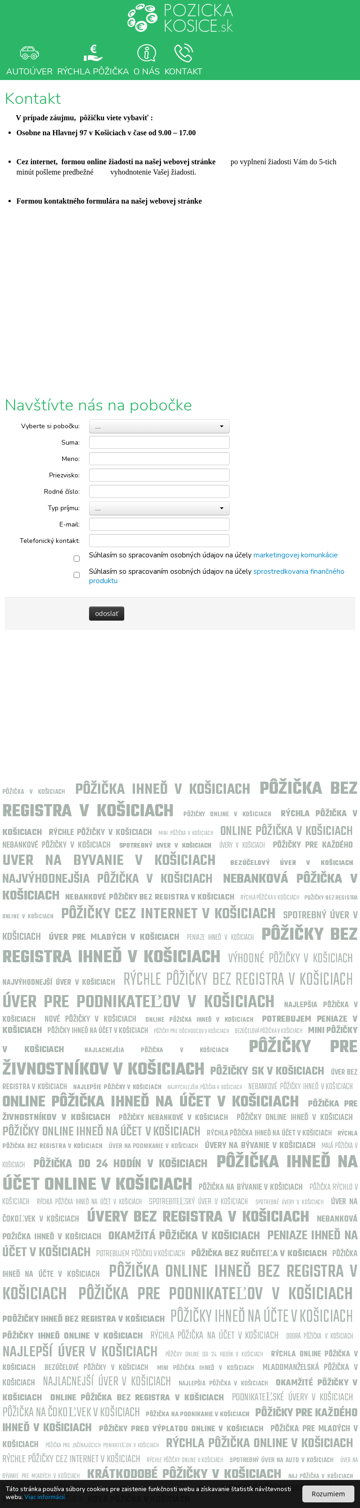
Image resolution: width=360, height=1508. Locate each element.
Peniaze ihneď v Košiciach (220, 938)
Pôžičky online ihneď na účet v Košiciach (101, 1132)
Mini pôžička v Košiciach (185, 833)
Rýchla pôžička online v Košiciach (259, 1444)
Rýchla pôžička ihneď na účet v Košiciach (269, 1133)
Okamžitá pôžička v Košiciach (184, 1236)
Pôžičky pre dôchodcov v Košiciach (191, 1031)
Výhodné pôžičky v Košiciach (290, 959)
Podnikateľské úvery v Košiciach (292, 1397)
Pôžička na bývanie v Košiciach (251, 1187)
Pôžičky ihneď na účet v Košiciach (97, 1031)
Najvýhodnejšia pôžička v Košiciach (107, 879)
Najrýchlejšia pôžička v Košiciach (204, 1087)
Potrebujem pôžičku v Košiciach (140, 1254)
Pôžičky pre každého (313, 845)
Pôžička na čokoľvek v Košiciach (71, 1413)
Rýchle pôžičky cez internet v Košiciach (71, 1459)
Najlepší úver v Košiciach (80, 1352)
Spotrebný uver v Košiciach (165, 846)
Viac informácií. (45, 1497)
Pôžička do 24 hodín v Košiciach (121, 1164)
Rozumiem (328, 1493)
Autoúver (29, 60)
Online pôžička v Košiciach (286, 831)
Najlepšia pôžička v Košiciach (223, 1383)
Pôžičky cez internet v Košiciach (168, 914)
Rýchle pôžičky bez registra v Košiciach (238, 980)
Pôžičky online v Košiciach (227, 815)
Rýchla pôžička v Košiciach (269, 898)
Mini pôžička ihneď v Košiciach (205, 1368)
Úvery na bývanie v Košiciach (260, 1146)
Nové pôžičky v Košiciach (90, 1019)
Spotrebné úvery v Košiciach (289, 1202)
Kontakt (183, 60)
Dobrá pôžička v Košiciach (319, 1337)
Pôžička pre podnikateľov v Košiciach (215, 1294)
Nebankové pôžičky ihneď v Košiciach (300, 1087)
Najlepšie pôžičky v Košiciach (117, 1087)
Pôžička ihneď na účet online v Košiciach (180, 1174)
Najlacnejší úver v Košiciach (107, 1382)
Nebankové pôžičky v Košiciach (56, 845)
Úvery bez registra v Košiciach (198, 1218)
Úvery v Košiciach (241, 846)
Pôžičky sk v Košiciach (267, 1071)
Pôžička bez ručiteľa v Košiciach (259, 1254)
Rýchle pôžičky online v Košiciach (185, 1460)
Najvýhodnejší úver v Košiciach (58, 983)
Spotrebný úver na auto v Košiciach (282, 1460)
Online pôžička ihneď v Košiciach (199, 1020)
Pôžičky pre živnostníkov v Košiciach (180, 1058)
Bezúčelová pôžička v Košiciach (268, 1031)
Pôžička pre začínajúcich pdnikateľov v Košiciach (102, 1445)
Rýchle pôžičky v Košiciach (100, 833)
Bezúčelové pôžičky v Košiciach (97, 1368)
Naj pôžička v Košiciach (320, 1476)
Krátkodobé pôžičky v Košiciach (184, 1474)
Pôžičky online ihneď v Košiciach (295, 1118)
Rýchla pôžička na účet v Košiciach (214, 1335)
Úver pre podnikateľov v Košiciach (138, 1002)
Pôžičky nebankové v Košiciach (174, 1118)
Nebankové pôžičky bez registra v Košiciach (149, 898)
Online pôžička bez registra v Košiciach (137, 1398)
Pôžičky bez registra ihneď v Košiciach (180, 946)
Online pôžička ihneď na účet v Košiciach (150, 1102)
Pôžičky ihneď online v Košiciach (72, 1336)
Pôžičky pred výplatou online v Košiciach (181, 1429)
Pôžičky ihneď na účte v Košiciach (261, 1317)
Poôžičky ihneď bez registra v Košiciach (83, 1319)
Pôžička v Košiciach (33, 792)
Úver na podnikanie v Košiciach (153, 1146)
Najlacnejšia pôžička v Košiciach (156, 1050)
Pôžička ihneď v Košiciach (162, 790)
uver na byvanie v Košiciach (109, 861)
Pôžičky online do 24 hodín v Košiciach (214, 1354)
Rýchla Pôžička (93, 60)
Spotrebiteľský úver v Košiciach (198, 1202)
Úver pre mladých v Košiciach (114, 937)
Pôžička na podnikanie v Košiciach (197, 1414)
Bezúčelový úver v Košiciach (291, 863)
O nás (147, 60)
